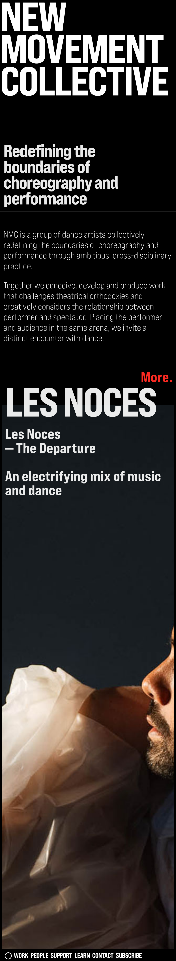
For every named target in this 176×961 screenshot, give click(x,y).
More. (157, 376)
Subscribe (129, 955)
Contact (102, 955)
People (39, 955)
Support (61, 955)
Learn (82, 955)
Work (21, 955)
